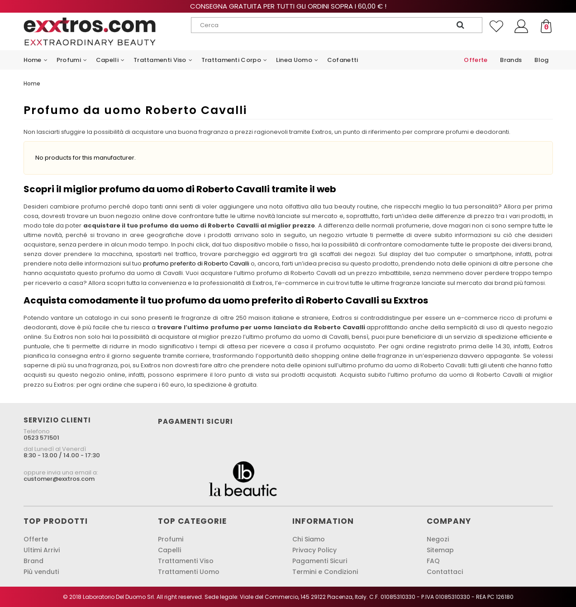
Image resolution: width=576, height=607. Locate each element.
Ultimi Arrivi (42, 550)
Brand (33, 560)
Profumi (170, 539)
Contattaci (445, 571)
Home (32, 83)
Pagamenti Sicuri (319, 560)
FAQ (433, 560)
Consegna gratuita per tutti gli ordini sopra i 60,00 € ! (288, 6)
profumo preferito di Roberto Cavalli (196, 263)
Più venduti (41, 571)
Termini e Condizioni (325, 571)
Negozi (438, 539)
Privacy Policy (314, 550)
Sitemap (440, 550)
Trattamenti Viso (186, 560)
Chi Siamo (308, 539)
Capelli (169, 550)
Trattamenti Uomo (188, 571)
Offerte (36, 539)
